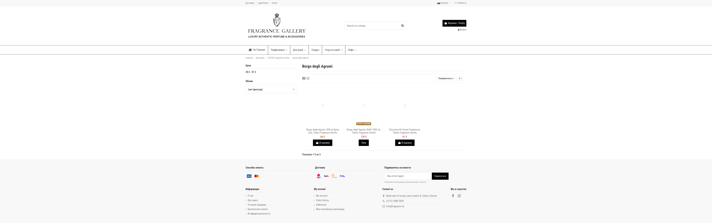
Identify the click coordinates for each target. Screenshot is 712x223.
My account (322, 196)
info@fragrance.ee (395, 206)
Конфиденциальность (259, 214)
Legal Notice (263, 3)
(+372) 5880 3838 (395, 201)
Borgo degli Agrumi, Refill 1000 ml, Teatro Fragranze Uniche (364, 132)
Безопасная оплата (258, 209)
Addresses (321, 205)
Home (274, 3)
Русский (444, 3)
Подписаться (440, 176)
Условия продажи (257, 205)
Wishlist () (460, 3)
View (363, 143)
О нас (250, 196)
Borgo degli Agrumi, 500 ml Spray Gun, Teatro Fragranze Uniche (322, 132)
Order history (322, 200)
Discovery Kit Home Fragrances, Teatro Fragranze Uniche (404, 132)
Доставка (250, 3)
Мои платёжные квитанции (330, 209)
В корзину (323, 143)
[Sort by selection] (444, 78)
